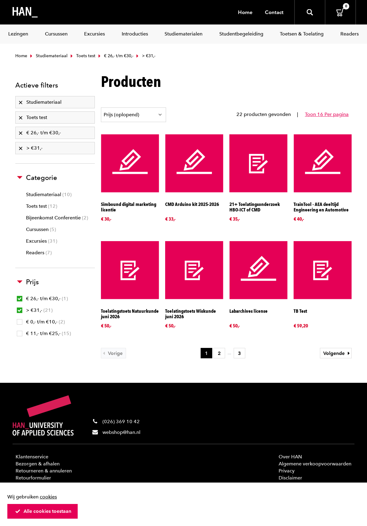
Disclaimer (290, 478)
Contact (274, 12)
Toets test (82, 55)
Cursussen (41, 229)
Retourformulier (33, 478)
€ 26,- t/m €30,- (115, 55)
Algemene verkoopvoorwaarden (315, 464)
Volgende (337, 353)
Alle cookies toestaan (43, 511)
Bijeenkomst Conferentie (57, 218)
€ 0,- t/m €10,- (41, 322)
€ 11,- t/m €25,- (44, 333)
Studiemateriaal (48, 55)
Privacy (287, 471)
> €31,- (35, 310)
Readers (39, 253)
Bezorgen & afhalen (38, 464)
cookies (48, 497)
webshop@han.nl (121, 432)
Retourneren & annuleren (44, 471)
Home (245, 12)
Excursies (41, 241)
